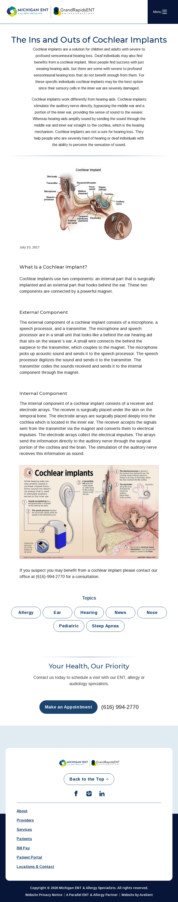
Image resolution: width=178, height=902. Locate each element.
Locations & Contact (35, 867)
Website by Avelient (137, 895)
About (22, 811)
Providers (25, 820)
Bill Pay (23, 848)
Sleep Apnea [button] (105, 626)
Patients (24, 839)
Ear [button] (57, 612)
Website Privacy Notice (43, 895)
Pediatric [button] (69, 626)
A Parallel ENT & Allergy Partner (92, 895)
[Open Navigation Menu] (160, 12)
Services (24, 830)
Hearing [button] (88, 612)
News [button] (120, 612)
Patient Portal (29, 857)
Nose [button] (152, 612)
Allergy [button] (26, 612)
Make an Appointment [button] (68, 711)
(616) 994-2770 (120, 711)
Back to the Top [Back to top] (89, 779)
